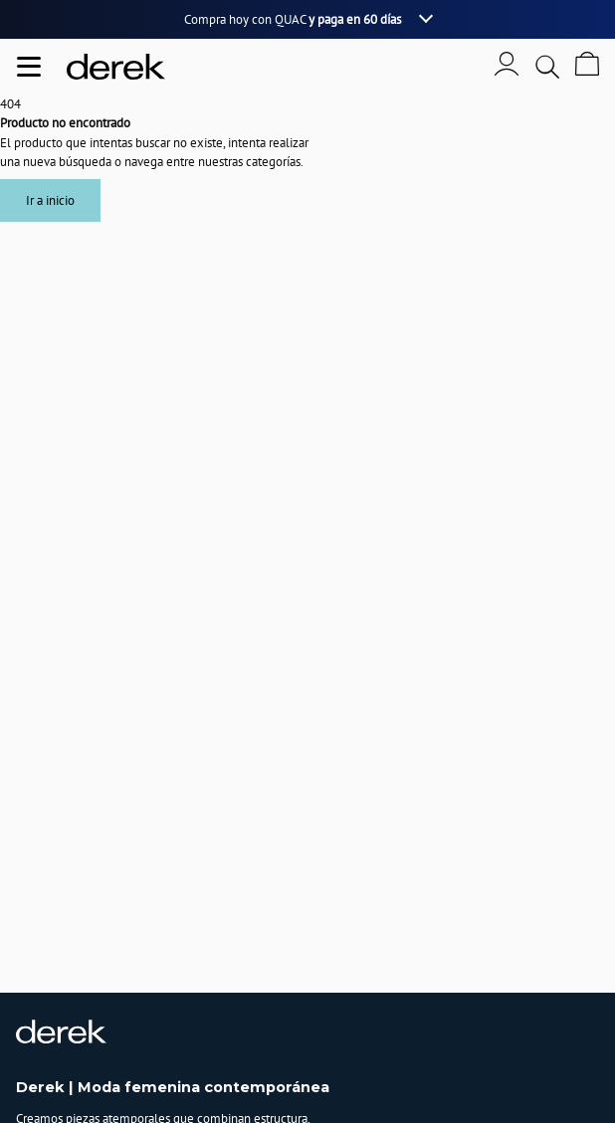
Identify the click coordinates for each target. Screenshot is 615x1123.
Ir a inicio (50, 200)
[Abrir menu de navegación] (29, 67)
